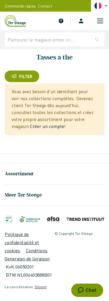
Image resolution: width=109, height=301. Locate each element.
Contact (45, 5)
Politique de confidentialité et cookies (22, 242)
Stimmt (41, 287)
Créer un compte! (48, 126)
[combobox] (54, 39)
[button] (101, 6)
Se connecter (81, 21)
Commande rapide (20, 5)
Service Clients (61, 21)
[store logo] (18, 21)
